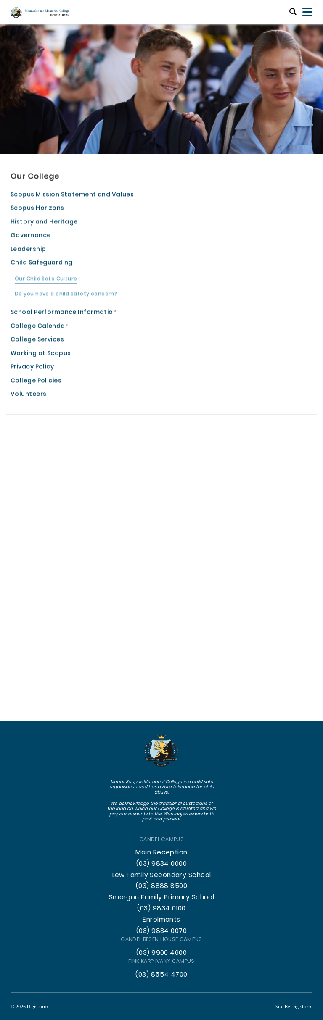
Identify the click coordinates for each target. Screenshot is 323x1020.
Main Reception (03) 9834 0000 (161, 858)
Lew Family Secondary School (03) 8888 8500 (161, 881)
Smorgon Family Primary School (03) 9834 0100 (161, 903)
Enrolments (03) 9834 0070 (161, 926)
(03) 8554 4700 (161, 975)
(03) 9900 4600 (161, 953)
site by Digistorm (293, 1006)
